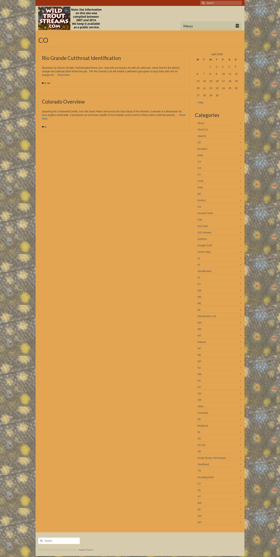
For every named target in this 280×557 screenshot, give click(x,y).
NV (199, 380)
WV (200, 515)
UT (199, 483)
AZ (199, 142)
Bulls (200, 155)
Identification (205, 271)
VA (199, 490)
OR (199, 400)
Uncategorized (206, 477)
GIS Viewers (205, 232)
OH (199, 393)
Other (201, 406)
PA (199, 419)
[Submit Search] (203, 3)
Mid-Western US (207, 316)
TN (199, 470)
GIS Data (203, 226)
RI (199, 432)
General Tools (205, 213)
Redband (203, 425)
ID (199, 264)
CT (199, 174)
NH (199, 361)
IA (199, 258)
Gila (200, 219)
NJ (199, 367)
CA (199, 161)
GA (199, 206)
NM (49, 83)
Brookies (202, 148)
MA (199, 290)
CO (45, 83)
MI (199, 309)
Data (200, 187)
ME (199, 303)
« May (200, 102)
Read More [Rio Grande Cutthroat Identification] (64, 75)
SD (199, 451)
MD (200, 296)
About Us (203, 129)
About (201, 123)
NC (199, 348)
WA (200, 503)
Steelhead (203, 464)
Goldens (202, 239)
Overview (203, 412)
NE (199, 354)
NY (199, 387)
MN (200, 322)
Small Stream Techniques (212, 457)
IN (199, 277)
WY (200, 522)
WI (199, 509)
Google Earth (205, 245)
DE (199, 193)
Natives (202, 342)
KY (199, 284)
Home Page (204, 251)
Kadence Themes (86, 550)
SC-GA (202, 445)
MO (200, 329)
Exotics (202, 200)
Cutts (201, 181)
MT (199, 335)
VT (199, 496)
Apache (202, 136)
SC (199, 438)
